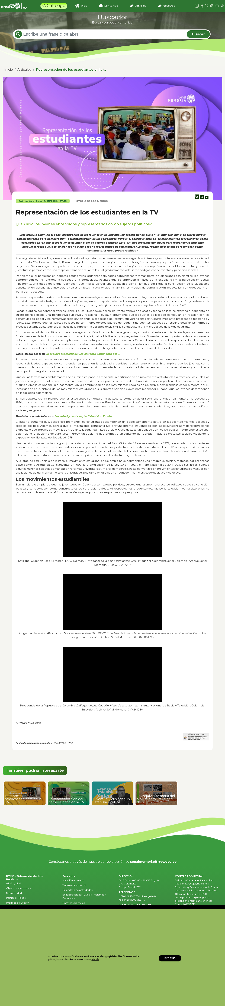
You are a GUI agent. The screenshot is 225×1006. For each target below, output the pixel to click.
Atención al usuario (73, 880)
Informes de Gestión (17, 902)
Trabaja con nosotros (74, 885)
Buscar (198, 34)
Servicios (140, 5)
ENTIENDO (170, 958)
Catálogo (56, 5)
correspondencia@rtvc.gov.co (192, 897)
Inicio (83, 5)
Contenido (111, 5)
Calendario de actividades (77, 889)
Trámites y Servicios (73, 902)
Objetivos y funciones (18, 888)
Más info (95, 959)
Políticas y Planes (15, 897)
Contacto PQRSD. (185, 904)
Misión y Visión (14, 883)
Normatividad (14, 893)
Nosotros (169, 5)
